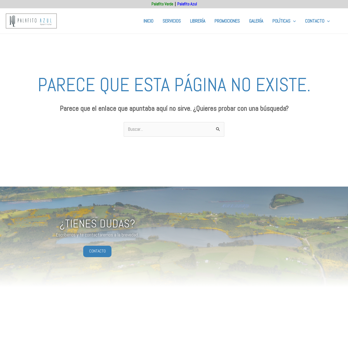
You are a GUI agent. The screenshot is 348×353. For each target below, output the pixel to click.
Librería (197, 21)
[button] (293, 21)
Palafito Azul (187, 4)
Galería (256, 21)
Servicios (172, 21)
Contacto (317, 21)
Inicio (148, 21)
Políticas (284, 21)
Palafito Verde (162, 4)
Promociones (227, 21)
